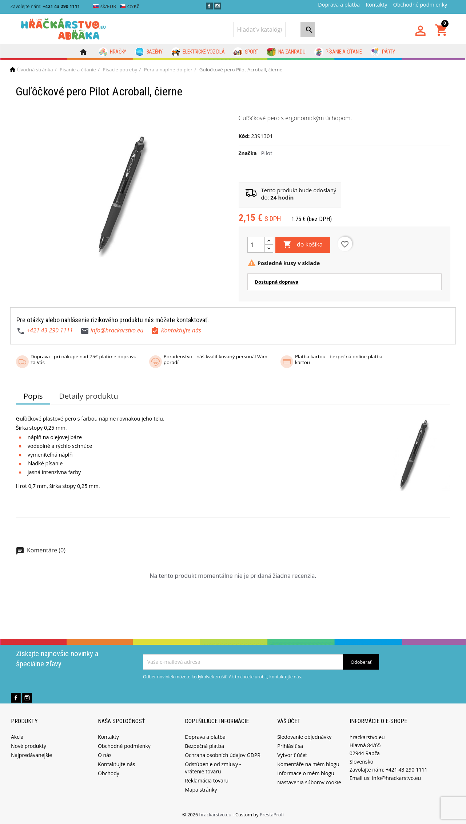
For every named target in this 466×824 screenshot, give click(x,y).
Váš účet (288, 721)
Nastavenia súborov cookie (309, 782)
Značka (248, 153)
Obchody (108, 773)
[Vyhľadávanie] (259, 29)
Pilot (266, 153)
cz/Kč (129, 6)
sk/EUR (104, 6)
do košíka (303, 244)
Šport (245, 52)
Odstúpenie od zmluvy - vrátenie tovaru (213, 768)
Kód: (244, 136)
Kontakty (376, 4)
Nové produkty (28, 745)
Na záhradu (286, 52)
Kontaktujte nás (116, 764)
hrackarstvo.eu (216, 814)
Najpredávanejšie (31, 755)
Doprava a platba (339, 4)
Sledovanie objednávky (304, 736)
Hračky (113, 52)
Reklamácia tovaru (206, 780)
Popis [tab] (33, 396)
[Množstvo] (256, 245)
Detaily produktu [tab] (88, 396)
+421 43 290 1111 (50, 330)
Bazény (149, 52)
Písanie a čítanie (338, 52)
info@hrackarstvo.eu (117, 330)
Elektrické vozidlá (198, 52)
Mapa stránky (201, 789)
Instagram (217, 6)
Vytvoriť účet (292, 755)
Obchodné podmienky (420, 4)
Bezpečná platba (204, 745)
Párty (383, 52)
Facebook (209, 6)
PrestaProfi (272, 814)
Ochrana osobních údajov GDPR (222, 755)
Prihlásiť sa (290, 745)
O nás (105, 755)
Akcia (17, 736)
